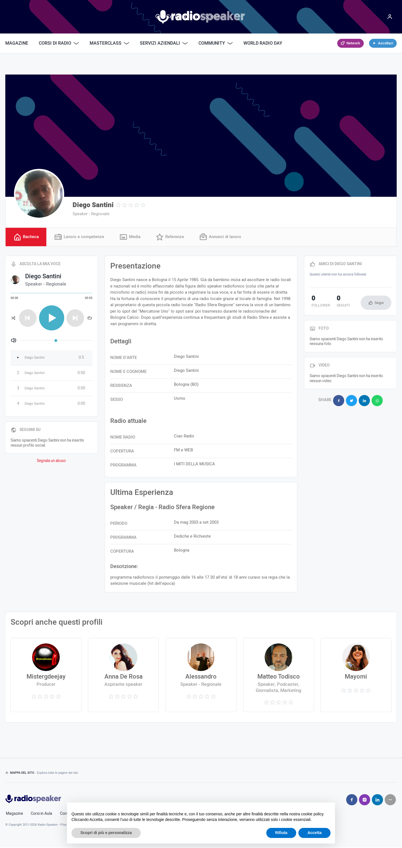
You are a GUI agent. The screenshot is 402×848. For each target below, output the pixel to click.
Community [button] (215, 43)
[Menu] (390, 17)
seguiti (337, 302)
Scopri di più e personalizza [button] (106, 832)
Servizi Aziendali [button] (164, 43)
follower (319, 302)
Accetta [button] (314, 832)
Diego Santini (93, 205)
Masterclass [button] (109, 43)
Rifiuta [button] (281, 832)
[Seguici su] (390, 800)
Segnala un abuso (51, 461)
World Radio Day (262, 43)
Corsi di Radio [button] (59, 43)
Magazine (16, 43)
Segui (379, 303)
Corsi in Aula (41, 814)
